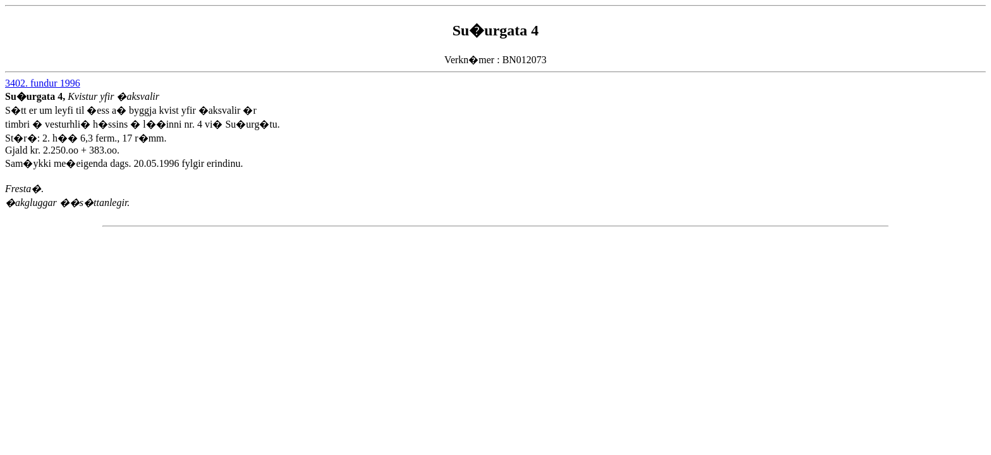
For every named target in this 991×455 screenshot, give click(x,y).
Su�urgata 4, (36, 96)
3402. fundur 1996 (42, 83)
